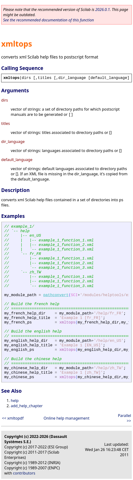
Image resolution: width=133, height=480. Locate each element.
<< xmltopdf (13, 418)
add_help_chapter (27, 405)
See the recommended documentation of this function (48, 20)
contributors (24, 473)
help (15, 400)
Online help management (66, 418)
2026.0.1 (102, 9)
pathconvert (56, 295)
